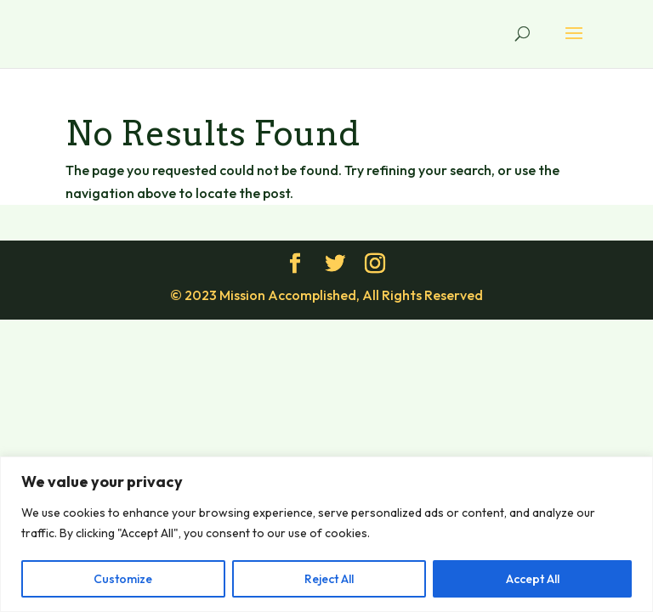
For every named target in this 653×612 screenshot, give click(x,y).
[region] (326, 534)
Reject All (329, 578)
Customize (123, 578)
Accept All (532, 578)
